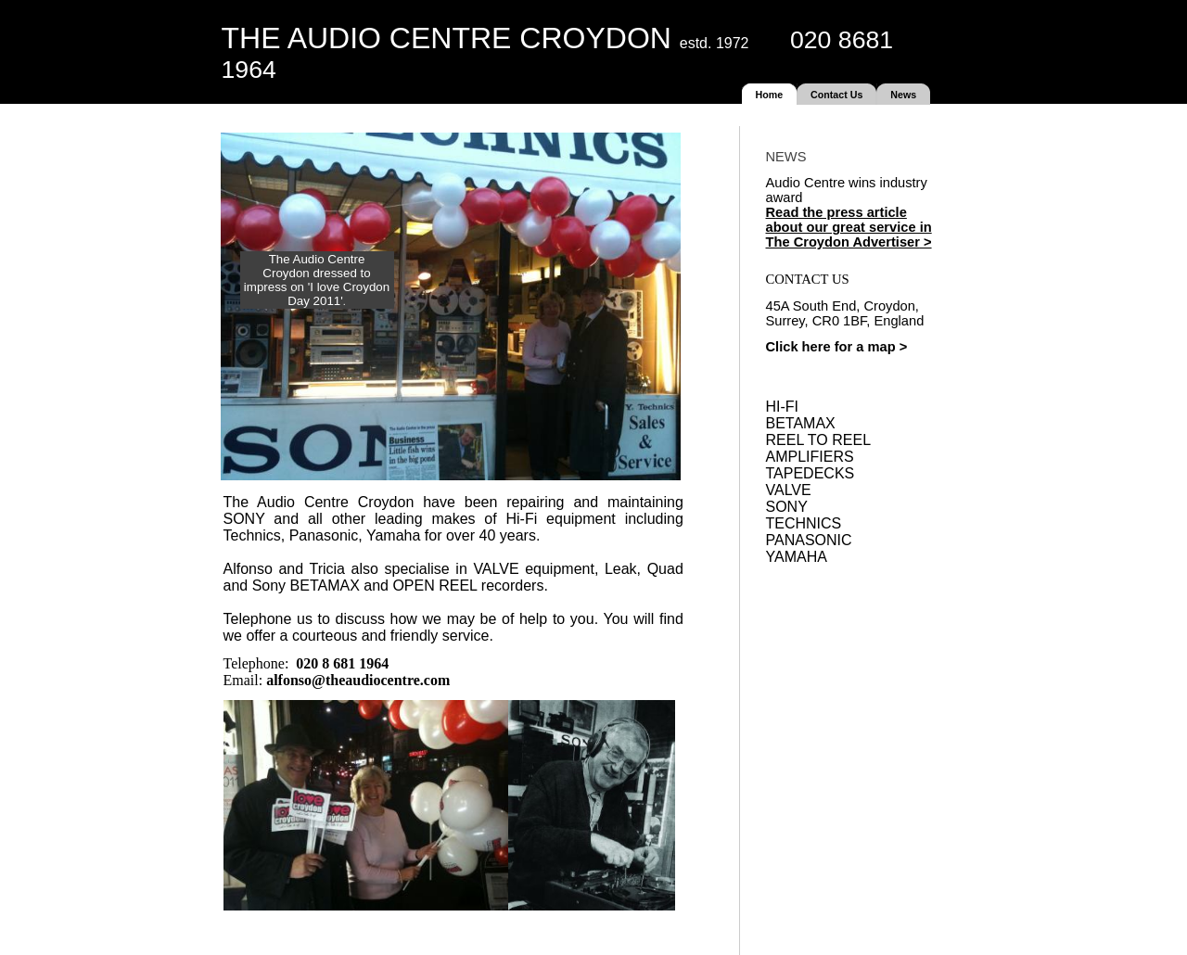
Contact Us (836, 94)
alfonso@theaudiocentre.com (358, 680)
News (903, 94)
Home (770, 94)
